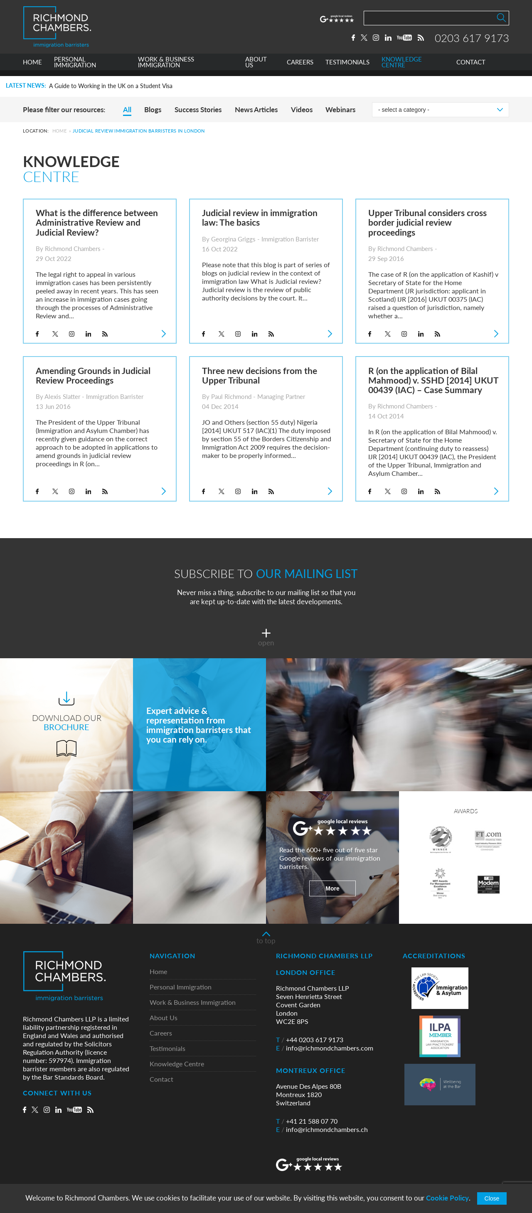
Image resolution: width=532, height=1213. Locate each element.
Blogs (152, 109)
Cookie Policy (447, 1197)
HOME (32, 68)
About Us (163, 1018)
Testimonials (167, 1048)
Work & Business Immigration (193, 1002)
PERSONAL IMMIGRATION (75, 68)
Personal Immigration (181, 987)
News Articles (256, 109)
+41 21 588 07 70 (306, 1121)
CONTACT (470, 68)
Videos (302, 109)
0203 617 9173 (472, 40)
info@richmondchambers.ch (322, 1129)
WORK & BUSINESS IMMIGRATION (166, 68)
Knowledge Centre (177, 1064)
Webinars (340, 109)
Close (492, 1198)
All (127, 109)
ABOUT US (256, 68)
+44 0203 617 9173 (309, 1040)
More (332, 888)
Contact (161, 1079)
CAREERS (300, 68)
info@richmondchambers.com (324, 1048)
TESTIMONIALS (347, 68)
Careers (161, 1033)
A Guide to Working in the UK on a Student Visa (110, 86)
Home (59, 130)
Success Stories (198, 109)
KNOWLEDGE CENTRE (402, 68)
